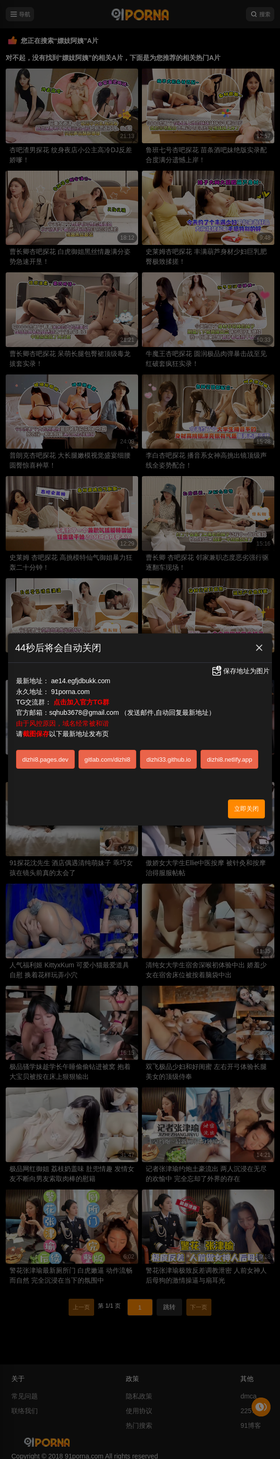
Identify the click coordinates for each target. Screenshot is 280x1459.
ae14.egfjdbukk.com (80, 681)
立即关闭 (246, 808)
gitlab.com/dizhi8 (108, 759)
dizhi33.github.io (168, 759)
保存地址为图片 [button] (240, 671)
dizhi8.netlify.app (229, 759)
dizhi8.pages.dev (45, 759)
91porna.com (70, 691)
